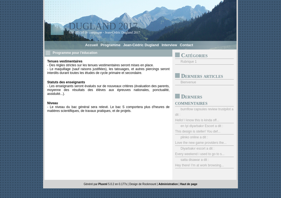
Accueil (91, 45)
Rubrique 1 (189, 62)
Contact (186, 45)
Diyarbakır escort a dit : (197, 148)
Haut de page (188, 184)
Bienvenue (188, 82)
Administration (168, 184)
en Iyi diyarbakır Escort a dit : (202, 126)
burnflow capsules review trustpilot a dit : (204, 112)
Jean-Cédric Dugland (141, 45)
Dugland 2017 (103, 26)
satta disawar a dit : (195, 160)
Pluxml (102, 184)
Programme (110, 45)
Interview (169, 45)
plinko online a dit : (194, 137)
